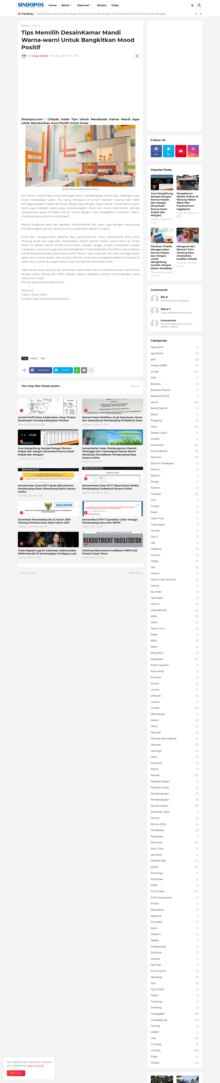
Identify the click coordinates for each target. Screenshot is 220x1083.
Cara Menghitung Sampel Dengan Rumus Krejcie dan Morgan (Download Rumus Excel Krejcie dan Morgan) (101, 13)
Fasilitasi (175, 494)
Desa (175, 427)
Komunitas (175, 671)
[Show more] (91, 370)
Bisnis (175, 414)
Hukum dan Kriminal (175, 579)
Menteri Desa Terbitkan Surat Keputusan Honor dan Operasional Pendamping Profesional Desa (112, 419)
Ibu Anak (175, 592)
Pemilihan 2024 (175, 812)
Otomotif (175, 763)
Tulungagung (175, 1020)
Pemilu (175, 818)
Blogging (175, 420)
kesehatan (175, 659)
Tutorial (175, 1026)
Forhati (175, 506)
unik (175, 1038)
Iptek (175, 616)
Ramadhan (175, 910)
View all (135, 386)
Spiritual (175, 965)
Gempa (175, 530)
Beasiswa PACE (175, 396)
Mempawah (175, 714)
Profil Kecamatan (175, 897)
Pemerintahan (175, 806)
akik (175, 359)
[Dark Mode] (193, 5)
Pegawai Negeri (175, 781)
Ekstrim (175, 469)
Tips (43, 358)
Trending (175, 1007)
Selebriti (175, 934)
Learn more (34, 1065)
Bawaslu (175, 384)
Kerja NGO (175, 653)
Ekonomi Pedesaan (175, 463)
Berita (65, 5)
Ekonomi (175, 457)
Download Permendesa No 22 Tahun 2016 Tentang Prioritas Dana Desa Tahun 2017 (44, 521)
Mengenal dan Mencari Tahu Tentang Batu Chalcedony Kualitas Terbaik (187, 252)
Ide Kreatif (175, 598)
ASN (175, 378)
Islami (175, 622)
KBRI (175, 641)
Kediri (175, 647)
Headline (175, 549)
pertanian (175, 855)
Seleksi (175, 940)
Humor (175, 586)
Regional (175, 916)
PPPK (175, 885)
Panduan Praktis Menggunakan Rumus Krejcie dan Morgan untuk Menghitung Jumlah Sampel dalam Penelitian (161, 257)
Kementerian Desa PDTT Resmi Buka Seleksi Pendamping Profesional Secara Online (110, 487)
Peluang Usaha (175, 787)
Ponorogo (175, 873)
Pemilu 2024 (175, 824)
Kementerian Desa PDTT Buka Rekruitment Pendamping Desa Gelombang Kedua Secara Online (46, 488)
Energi (175, 482)
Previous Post (28, 573)
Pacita (175, 769)
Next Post (135, 573)
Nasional (83, 5)
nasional (175, 745)
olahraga (175, 751)
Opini (175, 757)
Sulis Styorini (175, 971)
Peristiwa (175, 842)
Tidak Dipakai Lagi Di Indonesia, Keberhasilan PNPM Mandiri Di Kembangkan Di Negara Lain (47, 552)
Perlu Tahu (175, 849)
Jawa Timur (175, 628)
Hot (175, 567)
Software (175, 952)
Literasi (175, 702)
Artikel (175, 372)
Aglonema (175, 347)
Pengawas (175, 836)
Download (175, 445)
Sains (175, 928)
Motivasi (175, 732)
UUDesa (175, 1050)
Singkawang (175, 946)
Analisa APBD (175, 365)
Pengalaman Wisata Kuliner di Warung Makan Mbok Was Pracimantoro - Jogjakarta (187, 201)
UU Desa (175, 1044)
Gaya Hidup (175, 524)
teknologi (175, 977)
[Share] (137, 56)
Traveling (175, 1001)
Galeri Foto (175, 518)
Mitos (175, 726)
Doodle (175, 439)
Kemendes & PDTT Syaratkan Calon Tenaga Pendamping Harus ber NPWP (109, 521)
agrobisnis (175, 353)
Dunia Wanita (175, 451)
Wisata (101, 5)
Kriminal (175, 677)
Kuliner (175, 683)
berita (175, 402)
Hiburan (175, 555)
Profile (175, 904)
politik (175, 867)
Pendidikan (175, 830)
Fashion (175, 488)
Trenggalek (175, 1014)
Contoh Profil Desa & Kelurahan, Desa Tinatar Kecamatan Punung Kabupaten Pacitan (47, 419)
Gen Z (175, 537)
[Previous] (196, 13)
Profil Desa (175, 891)
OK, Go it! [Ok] (16, 1073)
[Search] (199, 5)
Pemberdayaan (175, 800)
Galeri (175, 512)
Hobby (175, 561)
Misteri (175, 720)
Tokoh (175, 995)
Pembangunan (175, 794)
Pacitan (175, 775)
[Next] (200, 13)
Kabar (175, 634)
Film (175, 500)
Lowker (175, 708)
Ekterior (175, 475)
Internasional (175, 610)
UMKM (175, 1032)
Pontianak (175, 879)
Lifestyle (175, 696)
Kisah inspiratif (175, 665)
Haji (175, 543)
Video (115, 5)
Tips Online (175, 989)
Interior (35, 25)
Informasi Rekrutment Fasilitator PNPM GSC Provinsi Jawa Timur (110, 552)
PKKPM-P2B (175, 861)
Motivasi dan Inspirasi (175, 738)
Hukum (175, 573)
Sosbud (175, 959)
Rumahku (175, 922)
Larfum (175, 690)
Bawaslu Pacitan (175, 390)
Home (52, 5)
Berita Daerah (175, 408)
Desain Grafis (175, 433)
